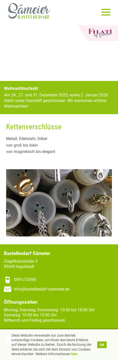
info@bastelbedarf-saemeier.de (41, 289)
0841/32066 (25, 279)
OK (102, 345)
